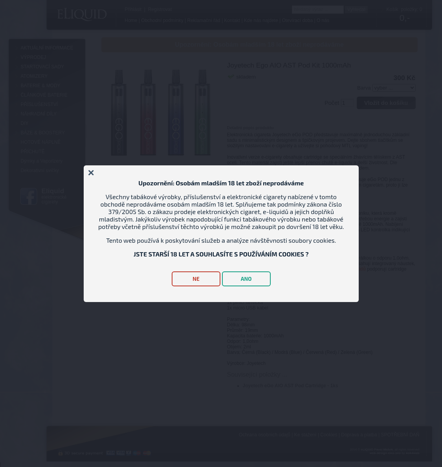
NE (196, 279)
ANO (246, 279)
